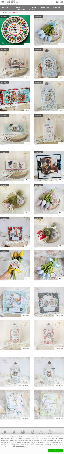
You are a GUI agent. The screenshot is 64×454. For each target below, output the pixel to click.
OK (55, 450)
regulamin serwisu (13, 434)
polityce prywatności (18, 446)
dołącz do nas (23, 433)
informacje (32, 433)
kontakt (41, 433)
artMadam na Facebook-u (50, 434)
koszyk (57, 4)
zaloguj (61, 4)
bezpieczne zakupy (5, 434)
